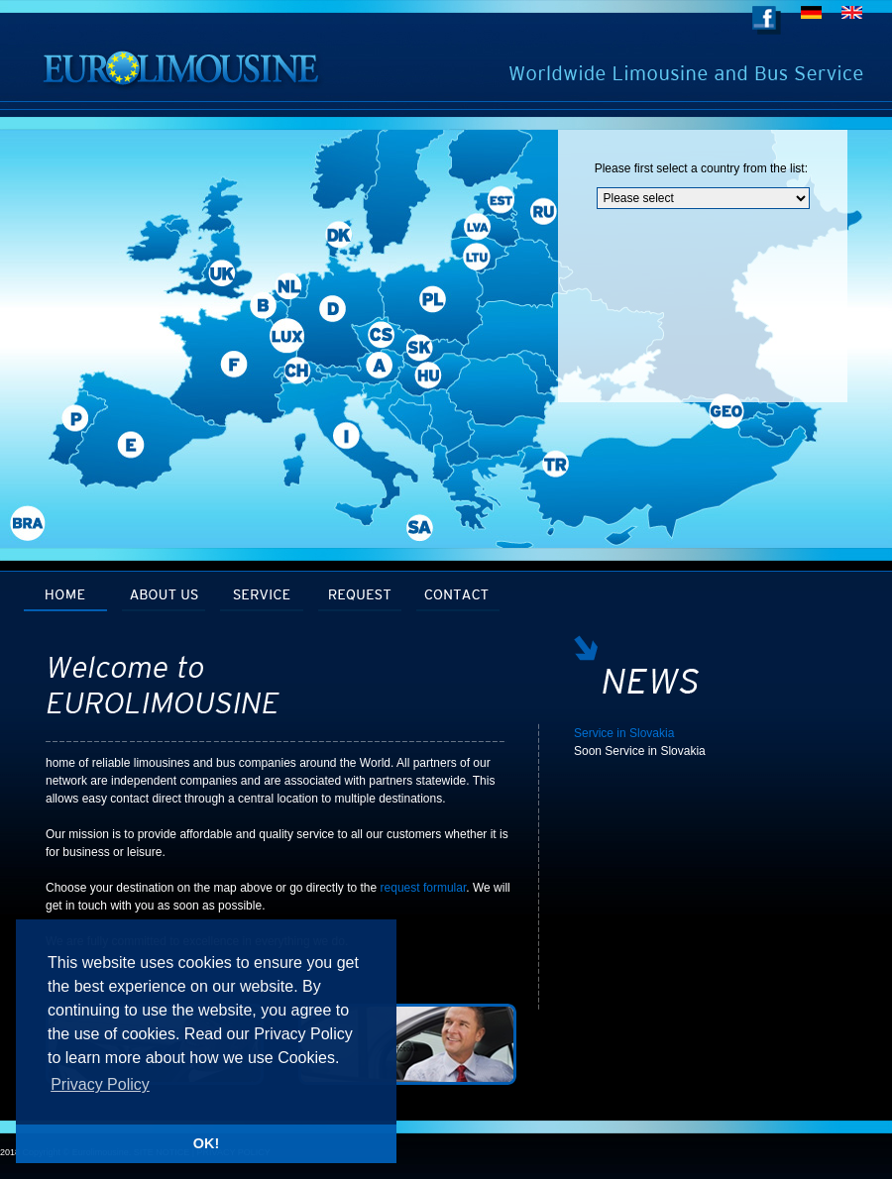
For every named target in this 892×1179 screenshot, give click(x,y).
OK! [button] (206, 1143)
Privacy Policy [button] (100, 1084)
